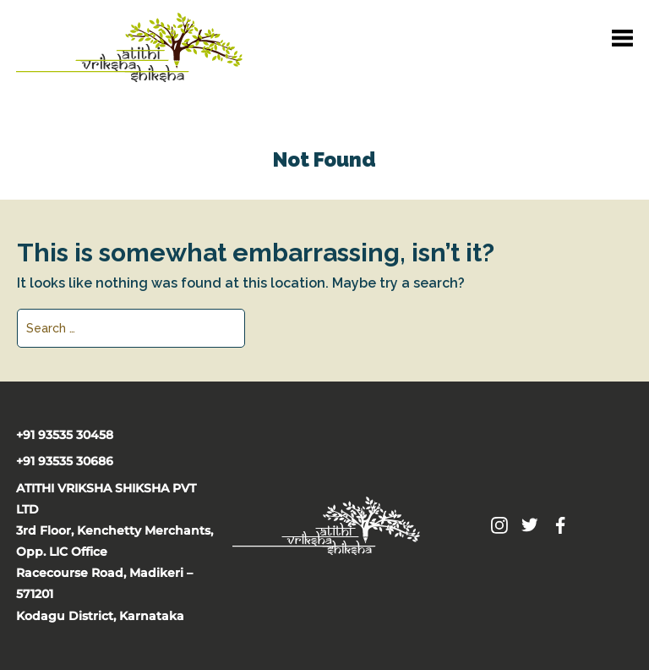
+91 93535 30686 (64, 461)
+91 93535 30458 (64, 434)
